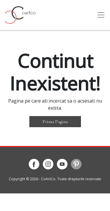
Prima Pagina (55, 122)
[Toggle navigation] (99, 15)
